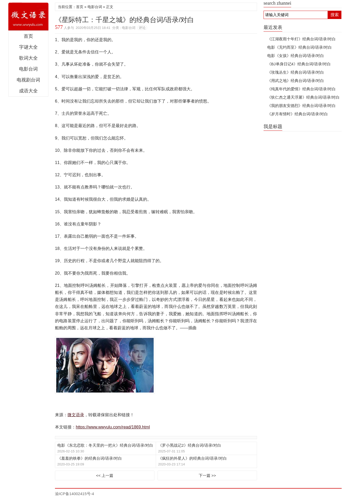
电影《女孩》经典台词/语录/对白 (295, 55)
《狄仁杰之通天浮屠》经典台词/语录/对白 (303, 97)
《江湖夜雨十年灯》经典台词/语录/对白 (301, 39)
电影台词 (28, 69)
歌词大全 (28, 58)
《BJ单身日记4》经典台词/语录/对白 (299, 64)
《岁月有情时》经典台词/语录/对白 (297, 114)
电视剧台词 (28, 80)
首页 (28, 36)
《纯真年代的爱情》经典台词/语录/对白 (301, 89)
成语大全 (28, 90)
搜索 (334, 14)
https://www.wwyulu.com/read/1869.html (113, 427)
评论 (142, 28)
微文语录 (28, 17)
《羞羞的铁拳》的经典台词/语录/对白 (89, 458)
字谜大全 (28, 47)
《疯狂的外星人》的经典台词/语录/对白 (192, 458)
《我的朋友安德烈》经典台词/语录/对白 (301, 105)
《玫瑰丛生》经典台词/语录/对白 (295, 72)
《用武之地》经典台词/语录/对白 (295, 80)
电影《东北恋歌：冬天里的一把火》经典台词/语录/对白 (105, 445)
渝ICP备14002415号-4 (74, 493)
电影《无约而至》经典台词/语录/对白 (299, 47)
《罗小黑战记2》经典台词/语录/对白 (189, 445)
